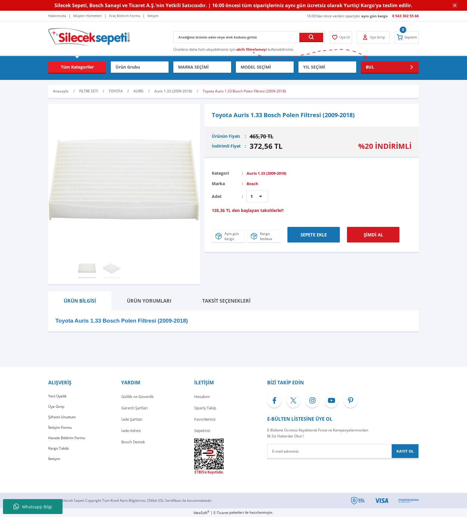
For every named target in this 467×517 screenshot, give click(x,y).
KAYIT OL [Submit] (405, 451)
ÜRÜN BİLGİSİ (80, 301)
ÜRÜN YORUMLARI (149, 301)
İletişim (54, 464)
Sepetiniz (202, 430)
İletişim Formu (61, 430)
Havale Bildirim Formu (68, 442)
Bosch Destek (133, 442)
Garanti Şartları (134, 408)
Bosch (253, 183)
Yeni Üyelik (57, 396)
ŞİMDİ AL (373, 232)
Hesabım (202, 396)
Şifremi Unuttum (63, 419)
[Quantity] (257, 196)
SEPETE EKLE (314, 232)
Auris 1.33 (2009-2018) (269, 173)
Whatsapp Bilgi (32, 506)
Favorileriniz (205, 419)
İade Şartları (131, 419)
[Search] (249, 37)
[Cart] (405, 37)
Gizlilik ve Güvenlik (137, 396)
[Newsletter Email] (343, 451)
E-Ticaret (221, 512)
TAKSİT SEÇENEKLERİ (226, 301)
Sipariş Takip (205, 408)
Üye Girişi (56, 408)
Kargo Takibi (59, 453)
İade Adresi (131, 430)
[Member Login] (342, 37)
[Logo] (89, 36)
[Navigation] (77, 67)
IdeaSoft (201, 512)
